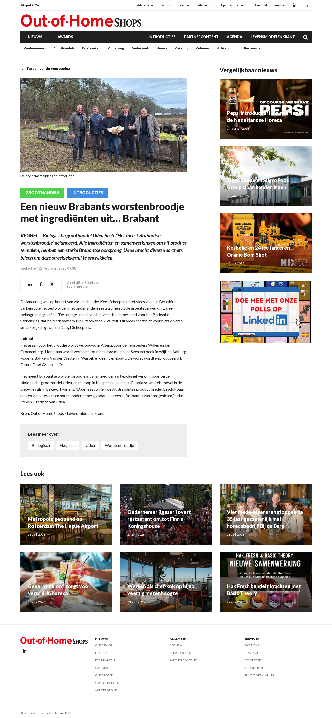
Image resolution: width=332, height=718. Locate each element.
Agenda (234, 37)
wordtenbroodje (119, 445)
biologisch (41, 445)
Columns (203, 48)
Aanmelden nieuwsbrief (271, 5)
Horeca (161, 48)
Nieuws (35, 37)
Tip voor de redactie (234, 5)
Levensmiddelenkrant (273, 37)
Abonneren (205, 5)
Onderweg (116, 48)
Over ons (166, 5)
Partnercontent (201, 37)
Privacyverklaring (259, 675)
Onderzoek (140, 48)
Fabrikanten (91, 48)
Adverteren (145, 5)
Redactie (28, 268)
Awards (65, 37)
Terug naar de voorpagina (45, 68)
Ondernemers (35, 48)
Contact (185, 5)
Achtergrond (227, 48)
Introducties (162, 37)
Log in (307, 5)
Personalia (252, 48)
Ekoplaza (68, 445)
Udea (90, 445)
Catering (181, 48)
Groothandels (63, 48)
